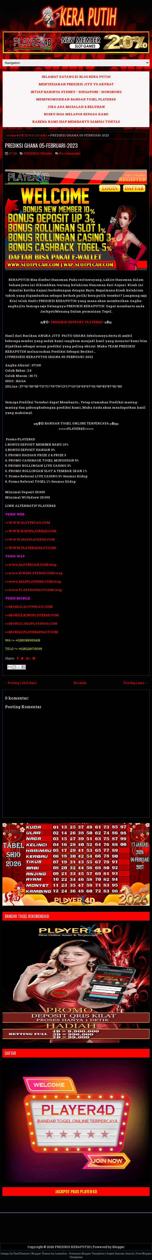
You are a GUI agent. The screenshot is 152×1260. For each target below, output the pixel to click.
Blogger (118, 1247)
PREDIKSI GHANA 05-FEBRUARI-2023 (41, 145)
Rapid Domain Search (120, 1253)
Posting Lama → (136, 683)
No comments (70, 153)
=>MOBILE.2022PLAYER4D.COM (31, 623)
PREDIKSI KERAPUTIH (73, 1247)
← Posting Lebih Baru (20, 683)
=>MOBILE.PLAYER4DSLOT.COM (32, 632)
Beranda (80, 683)
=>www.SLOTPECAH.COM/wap (31, 564)
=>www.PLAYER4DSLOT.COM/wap (33, 590)
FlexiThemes (21, 1253)
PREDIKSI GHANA (33, 135)
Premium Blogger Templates (87, 1253)
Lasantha (61, 1253)
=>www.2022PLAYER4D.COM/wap (33, 581)
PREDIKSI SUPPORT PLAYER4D (76, 322)
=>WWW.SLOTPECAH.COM (27, 522)
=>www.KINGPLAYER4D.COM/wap (34, 573)
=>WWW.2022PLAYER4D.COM (30, 539)
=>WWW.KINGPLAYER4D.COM (30, 531)
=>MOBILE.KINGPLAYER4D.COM (32, 615)
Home (11, 135)
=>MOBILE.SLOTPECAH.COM (29, 606)
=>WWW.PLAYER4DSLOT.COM (30, 548)
